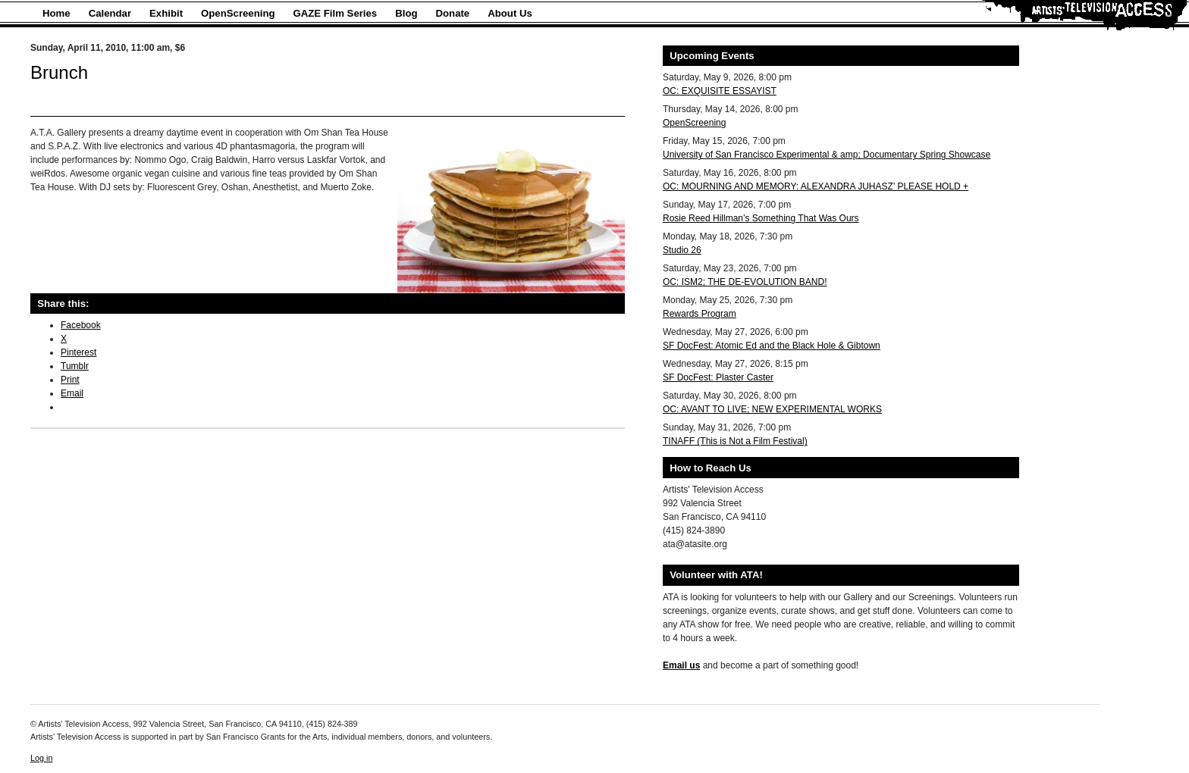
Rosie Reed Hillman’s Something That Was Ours (761, 218)
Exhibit (166, 13)
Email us (681, 665)
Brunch (59, 72)
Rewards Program (699, 313)
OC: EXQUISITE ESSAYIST (719, 91)
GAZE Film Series (335, 13)
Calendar (110, 13)
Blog (406, 13)
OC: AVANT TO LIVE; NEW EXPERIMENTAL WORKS (772, 409)
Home (56, 13)
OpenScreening (238, 13)
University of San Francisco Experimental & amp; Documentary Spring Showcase (826, 154)
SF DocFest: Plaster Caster (718, 377)
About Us (510, 13)
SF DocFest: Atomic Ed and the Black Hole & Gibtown (771, 345)
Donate (453, 13)
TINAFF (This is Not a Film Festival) (735, 441)
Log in (41, 757)
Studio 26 (682, 250)
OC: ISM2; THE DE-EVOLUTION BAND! (745, 282)
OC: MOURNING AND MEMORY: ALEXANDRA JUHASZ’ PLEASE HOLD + (815, 186)
